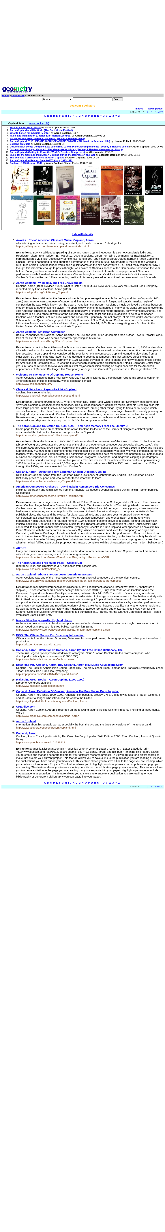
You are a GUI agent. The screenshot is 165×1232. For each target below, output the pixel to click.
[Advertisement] (42, 43)
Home (5, 95)
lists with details (82, 234)
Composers (18, 95)
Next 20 (159, 112)
